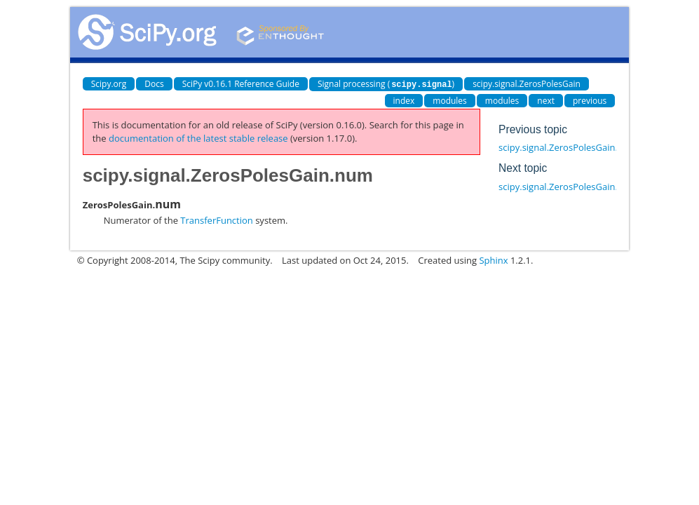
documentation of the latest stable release (198, 137)
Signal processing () (386, 84)
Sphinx (493, 259)
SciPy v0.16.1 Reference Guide (240, 84)
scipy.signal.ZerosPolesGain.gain (566, 146)
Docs (153, 84)
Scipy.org (109, 84)
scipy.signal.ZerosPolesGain (527, 84)
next (546, 100)
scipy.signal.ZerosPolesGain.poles (569, 186)
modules (450, 100)
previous (589, 100)
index (404, 100)
